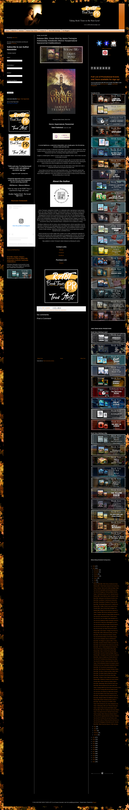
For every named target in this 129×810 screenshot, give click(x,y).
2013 (94, 759)
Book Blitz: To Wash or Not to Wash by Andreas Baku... (106, 677)
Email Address (10, 65)
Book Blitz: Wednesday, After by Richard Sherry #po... (106, 683)
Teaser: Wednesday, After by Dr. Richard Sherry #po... (106, 705)
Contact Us (43, 30)
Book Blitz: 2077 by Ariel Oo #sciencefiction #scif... (105, 667)
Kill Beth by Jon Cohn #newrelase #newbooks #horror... (106, 665)
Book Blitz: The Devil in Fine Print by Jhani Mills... (105, 675)
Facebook (61, 252)
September (96, 576)
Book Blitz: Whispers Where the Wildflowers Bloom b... (106, 697)
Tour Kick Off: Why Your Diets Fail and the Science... (106, 628)
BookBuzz (61, 255)
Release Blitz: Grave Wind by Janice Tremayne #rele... (106, 596)
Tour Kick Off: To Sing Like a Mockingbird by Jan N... (106, 622)
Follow (109, 55)
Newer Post (40, 358)
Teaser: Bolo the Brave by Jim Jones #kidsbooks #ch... (106, 703)
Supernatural (63, 310)
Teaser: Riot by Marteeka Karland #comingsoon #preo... (106, 663)
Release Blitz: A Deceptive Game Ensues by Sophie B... (106, 655)
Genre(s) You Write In (12, 80)
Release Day (57, 310)
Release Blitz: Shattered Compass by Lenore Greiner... (106, 679)
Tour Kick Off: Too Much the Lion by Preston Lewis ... (106, 718)
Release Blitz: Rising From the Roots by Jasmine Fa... (106, 610)
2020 (94, 745)
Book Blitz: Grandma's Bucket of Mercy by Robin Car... (106, 642)
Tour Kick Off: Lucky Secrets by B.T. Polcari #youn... (106, 616)
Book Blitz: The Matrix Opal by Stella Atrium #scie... (105, 673)
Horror (42, 310)
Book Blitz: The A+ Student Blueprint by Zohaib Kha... (106, 647)
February (96, 732)
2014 (94, 757)
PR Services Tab (104, 84)
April (95, 728)
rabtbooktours (23, 244)
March (95, 730)
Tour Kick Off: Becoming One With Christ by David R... (106, 624)
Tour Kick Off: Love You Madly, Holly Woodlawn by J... (106, 618)
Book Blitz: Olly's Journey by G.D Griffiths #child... (105, 701)
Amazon (61, 263)
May (95, 726)
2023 (94, 739)
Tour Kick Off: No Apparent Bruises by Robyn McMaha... (107, 716)
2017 (94, 751)
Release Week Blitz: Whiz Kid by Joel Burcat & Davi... (106, 584)
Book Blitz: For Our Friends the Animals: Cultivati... (105, 634)
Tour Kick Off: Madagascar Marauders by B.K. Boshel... (106, 722)
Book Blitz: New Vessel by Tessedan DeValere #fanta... (106, 669)
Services (21, 30)
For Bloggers (66, 30)
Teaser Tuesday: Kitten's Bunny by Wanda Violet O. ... (106, 714)
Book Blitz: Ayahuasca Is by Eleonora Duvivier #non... (106, 598)
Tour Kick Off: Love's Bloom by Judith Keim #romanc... (106, 691)
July (95, 580)
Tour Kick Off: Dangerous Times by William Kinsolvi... (106, 592)
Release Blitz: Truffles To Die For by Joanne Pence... (106, 606)
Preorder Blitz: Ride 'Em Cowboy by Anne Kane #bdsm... (107, 709)
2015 (94, 755)
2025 (94, 568)
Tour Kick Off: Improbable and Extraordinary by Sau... (106, 590)
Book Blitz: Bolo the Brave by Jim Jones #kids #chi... (106, 685)
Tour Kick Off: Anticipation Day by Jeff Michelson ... (105, 638)
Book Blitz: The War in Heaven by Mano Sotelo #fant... (106, 671)
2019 (94, 747)
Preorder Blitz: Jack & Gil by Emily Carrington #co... (105, 608)
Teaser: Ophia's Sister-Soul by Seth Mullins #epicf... (105, 707)
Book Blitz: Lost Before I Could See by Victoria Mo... (106, 600)
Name (8, 57)
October (96, 574)
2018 (94, 749)
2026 (94, 566)
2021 (94, 743)
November (96, 572)
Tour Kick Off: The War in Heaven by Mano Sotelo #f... (106, 661)
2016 (94, 753)
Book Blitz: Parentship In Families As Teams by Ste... (106, 602)
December (96, 570)
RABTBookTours (12, 244)
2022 (94, 741)
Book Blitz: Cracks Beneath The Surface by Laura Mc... (106, 645)
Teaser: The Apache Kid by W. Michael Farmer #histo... (106, 711)
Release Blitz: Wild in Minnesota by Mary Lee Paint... (106, 632)
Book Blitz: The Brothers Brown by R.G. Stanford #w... (106, 604)
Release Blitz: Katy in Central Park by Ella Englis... (105, 651)
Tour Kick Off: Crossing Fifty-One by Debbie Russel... (106, 689)
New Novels (46, 310)
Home (7, 30)
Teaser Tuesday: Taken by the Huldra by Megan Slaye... (106, 588)
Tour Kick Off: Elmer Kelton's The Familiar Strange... (106, 636)
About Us (13, 30)
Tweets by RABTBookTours (13, 250)
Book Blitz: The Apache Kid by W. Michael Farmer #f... (106, 695)
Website (61, 250)
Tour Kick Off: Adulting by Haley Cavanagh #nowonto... (106, 620)
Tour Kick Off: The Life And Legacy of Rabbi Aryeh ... (106, 626)
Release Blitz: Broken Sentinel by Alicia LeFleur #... (105, 699)
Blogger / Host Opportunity (23, 99)
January (96, 734)
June (95, 582)
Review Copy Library (32, 30)
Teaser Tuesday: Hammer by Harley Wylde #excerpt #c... (107, 614)
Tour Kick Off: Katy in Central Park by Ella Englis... (105, 649)
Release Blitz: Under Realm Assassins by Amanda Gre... (107, 586)
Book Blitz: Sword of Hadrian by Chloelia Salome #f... (106, 657)
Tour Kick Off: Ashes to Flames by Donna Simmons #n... (107, 720)
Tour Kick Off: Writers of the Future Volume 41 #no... (106, 693)
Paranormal (51, 310)
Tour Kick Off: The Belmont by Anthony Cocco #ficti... (106, 659)
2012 (94, 761)
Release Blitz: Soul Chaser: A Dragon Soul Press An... (106, 630)
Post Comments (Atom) (48, 360)
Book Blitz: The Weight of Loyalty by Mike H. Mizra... (106, 640)
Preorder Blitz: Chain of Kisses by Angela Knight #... (106, 681)
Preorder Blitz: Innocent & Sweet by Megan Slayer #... (106, 653)
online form (14, 37)
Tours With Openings (54, 30)
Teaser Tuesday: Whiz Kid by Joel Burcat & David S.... (106, 612)
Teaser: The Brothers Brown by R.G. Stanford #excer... (106, 594)
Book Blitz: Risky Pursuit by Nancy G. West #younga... (106, 724)
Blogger (94, 802)
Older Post (82, 358)
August (95, 578)
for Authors (13, 43)
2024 (94, 737)
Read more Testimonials (19, 201)
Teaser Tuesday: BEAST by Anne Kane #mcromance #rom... (108, 687)
